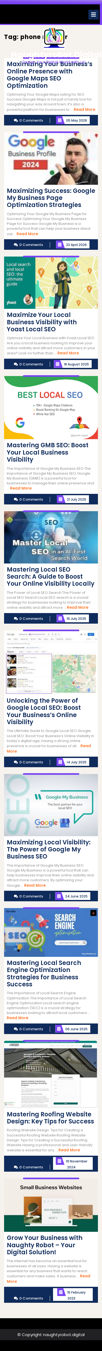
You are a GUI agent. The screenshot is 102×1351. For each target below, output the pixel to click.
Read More (84, 109)
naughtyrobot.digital (56, 54)
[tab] (93, 15)
